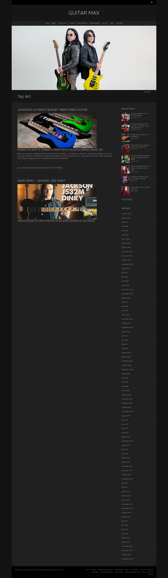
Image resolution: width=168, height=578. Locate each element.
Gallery (105, 23)
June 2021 (125, 340)
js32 (80, 221)
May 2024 (125, 230)
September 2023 (127, 264)
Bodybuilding (95, 23)
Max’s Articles (118, 572)
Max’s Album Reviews (107, 572)
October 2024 (126, 214)
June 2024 (125, 226)
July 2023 (125, 273)
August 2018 (126, 445)
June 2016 (125, 525)
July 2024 (125, 222)
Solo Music (150, 572)
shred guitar (91, 221)
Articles (41, 221)
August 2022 (126, 298)
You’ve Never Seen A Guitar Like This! (140, 188)
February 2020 (126, 395)
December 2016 (127, 504)
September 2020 (127, 369)
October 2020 (126, 365)
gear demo (66, 221)
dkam (60, 221)
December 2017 (127, 466)
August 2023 (126, 268)
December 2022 (127, 289)
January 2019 (126, 437)
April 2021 (125, 348)
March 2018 (126, 458)
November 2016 (127, 508)
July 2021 (125, 336)
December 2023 (127, 252)
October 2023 (126, 260)
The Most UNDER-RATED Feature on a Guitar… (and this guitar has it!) (140, 126)
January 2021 (126, 357)
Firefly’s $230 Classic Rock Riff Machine (139, 135)
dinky (63, 149)
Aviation (72, 23)
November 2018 (127, 441)
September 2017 (127, 479)
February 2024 (126, 243)
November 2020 (127, 361)
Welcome (119, 23)
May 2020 (125, 382)
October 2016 (126, 512)
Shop (112, 23)
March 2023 (126, 285)
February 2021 (126, 353)
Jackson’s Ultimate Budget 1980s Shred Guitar (52, 109)
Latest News (95, 572)
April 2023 (125, 281)
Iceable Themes (60, 570)
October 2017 (126, 475)
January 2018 (126, 462)
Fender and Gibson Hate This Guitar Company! (139, 178)
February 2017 (126, 496)
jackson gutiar (94, 149)
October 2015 (126, 555)
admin (35, 149)
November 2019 (127, 403)
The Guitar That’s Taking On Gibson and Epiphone (140, 146)
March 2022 (126, 315)
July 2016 (125, 521)
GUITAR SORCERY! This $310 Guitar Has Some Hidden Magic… (140, 157)
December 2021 (127, 319)
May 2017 (125, 487)
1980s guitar (56, 149)
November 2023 (127, 256)
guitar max (77, 149)
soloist (100, 149)
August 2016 (126, 517)
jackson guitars (85, 149)
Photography (82, 23)
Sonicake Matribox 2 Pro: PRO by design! (139, 114)
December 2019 (127, 399)
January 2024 (126, 247)
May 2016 (125, 529)
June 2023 (125, 277)
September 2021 (127, 327)
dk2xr (71, 149)
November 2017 (127, 470)
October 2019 (126, 407)
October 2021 (126, 323)
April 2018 (125, 454)
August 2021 (126, 332)
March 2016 (126, 538)
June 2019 (125, 424)
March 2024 (126, 239)
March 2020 (126, 390)
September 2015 (127, 559)
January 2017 (126, 500)
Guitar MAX (63, 23)
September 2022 (127, 294)
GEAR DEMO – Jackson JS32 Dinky (41, 180)
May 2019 (125, 428)
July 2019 (125, 420)
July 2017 (125, 483)
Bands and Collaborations (105, 569)
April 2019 (125, 433)
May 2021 (125, 344)
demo (48, 221)
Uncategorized (46, 149)
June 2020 (125, 378)
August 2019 (126, 416)
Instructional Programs (146, 569)
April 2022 (125, 310)
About (54, 23)
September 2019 (127, 411)
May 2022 (125, 306)
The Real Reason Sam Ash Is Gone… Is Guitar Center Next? (140, 168)
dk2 (67, 149)
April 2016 (125, 534)
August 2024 (126, 218)
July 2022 (125, 302)
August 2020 (126, 374)
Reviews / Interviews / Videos (132, 572)
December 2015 (127, 546)
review (84, 221)
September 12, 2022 (25, 149)
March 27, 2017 (24, 221)
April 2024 (125, 235)
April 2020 (125, 386)
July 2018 (125, 449)
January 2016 (126, 542)
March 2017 (126, 491)
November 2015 (127, 550)
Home (47, 23)
